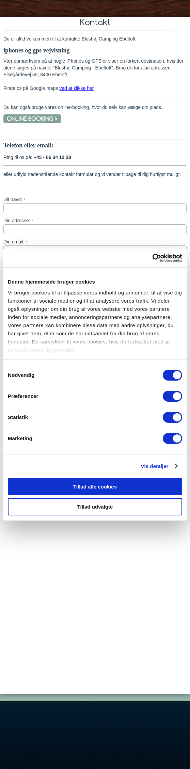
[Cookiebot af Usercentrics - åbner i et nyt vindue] (152, 258)
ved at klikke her (76, 88)
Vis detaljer (155, 466)
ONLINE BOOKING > (32, 118)
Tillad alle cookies (95, 487)
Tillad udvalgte (95, 507)
